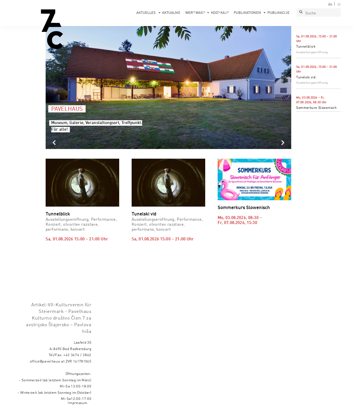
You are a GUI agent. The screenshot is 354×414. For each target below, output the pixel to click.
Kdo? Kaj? (219, 13)
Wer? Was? (195, 13)
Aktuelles (146, 13)
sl (339, 4)
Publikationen (247, 13)
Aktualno (171, 13)
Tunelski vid (306, 77)
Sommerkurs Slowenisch (316, 108)
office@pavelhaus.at (47, 361)
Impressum (77, 403)
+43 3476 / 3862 (77, 355)
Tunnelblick (306, 46)
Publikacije (278, 13)
